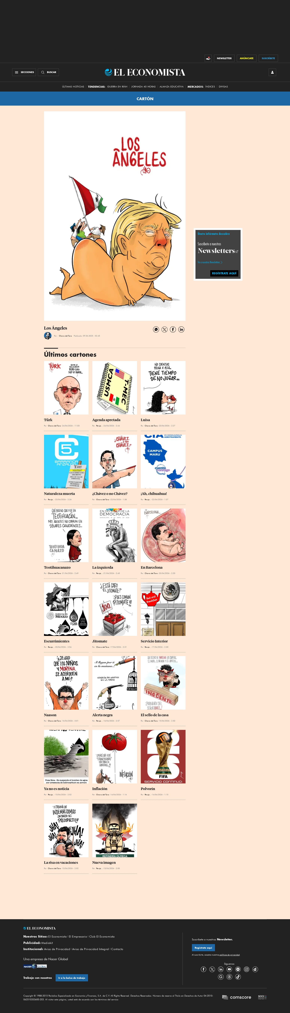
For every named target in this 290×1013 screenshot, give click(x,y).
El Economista (57, 936)
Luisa (145, 420)
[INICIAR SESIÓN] (272, 72)
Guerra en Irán (117, 86)
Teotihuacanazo (57, 567)
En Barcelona (152, 567)
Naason (50, 715)
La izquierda (102, 567)
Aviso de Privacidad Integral (90, 949)
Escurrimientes (56, 641)
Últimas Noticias (73, 86)
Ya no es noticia (56, 789)
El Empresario (78, 936)
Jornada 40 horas (143, 86)
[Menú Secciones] (24, 72)
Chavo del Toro (65, 336)
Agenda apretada (106, 420)
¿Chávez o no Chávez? (109, 494)
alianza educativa (172, 86)
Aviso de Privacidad (57, 949)
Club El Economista (102, 936)
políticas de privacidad (229, 954)
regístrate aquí (224, 273)
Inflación (99, 789)
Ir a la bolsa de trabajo (71, 977)
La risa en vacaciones (61, 862)
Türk (48, 420)
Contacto (117, 949)
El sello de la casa (154, 715)
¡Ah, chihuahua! (154, 494)
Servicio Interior (154, 641)
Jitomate (99, 641)
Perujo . (99, 425)
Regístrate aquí (203, 947)
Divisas (223, 86)
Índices (210, 86)
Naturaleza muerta (59, 494)
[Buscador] (48, 72)
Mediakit (47, 943)
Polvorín (148, 789)
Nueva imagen (104, 862)
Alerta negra (102, 715)
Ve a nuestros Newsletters (209, 262)
